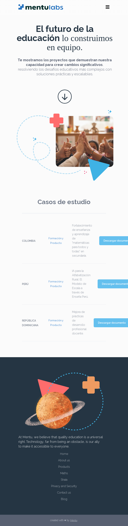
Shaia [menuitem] (64, 479)
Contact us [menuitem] (64, 492)
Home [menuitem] (64, 454)
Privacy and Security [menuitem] (64, 486)
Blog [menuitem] (64, 499)
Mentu (73, 520)
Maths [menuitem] (64, 473)
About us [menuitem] (64, 460)
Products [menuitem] (64, 467)
